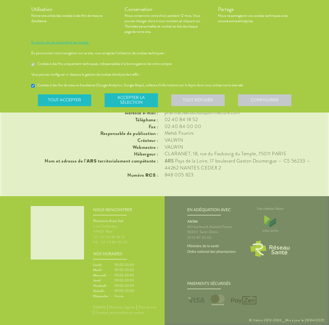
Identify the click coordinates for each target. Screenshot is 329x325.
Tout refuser (198, 100)
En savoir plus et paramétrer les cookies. (60, 42)
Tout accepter (64, 100)
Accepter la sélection (131, 100)
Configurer (265, 100)
